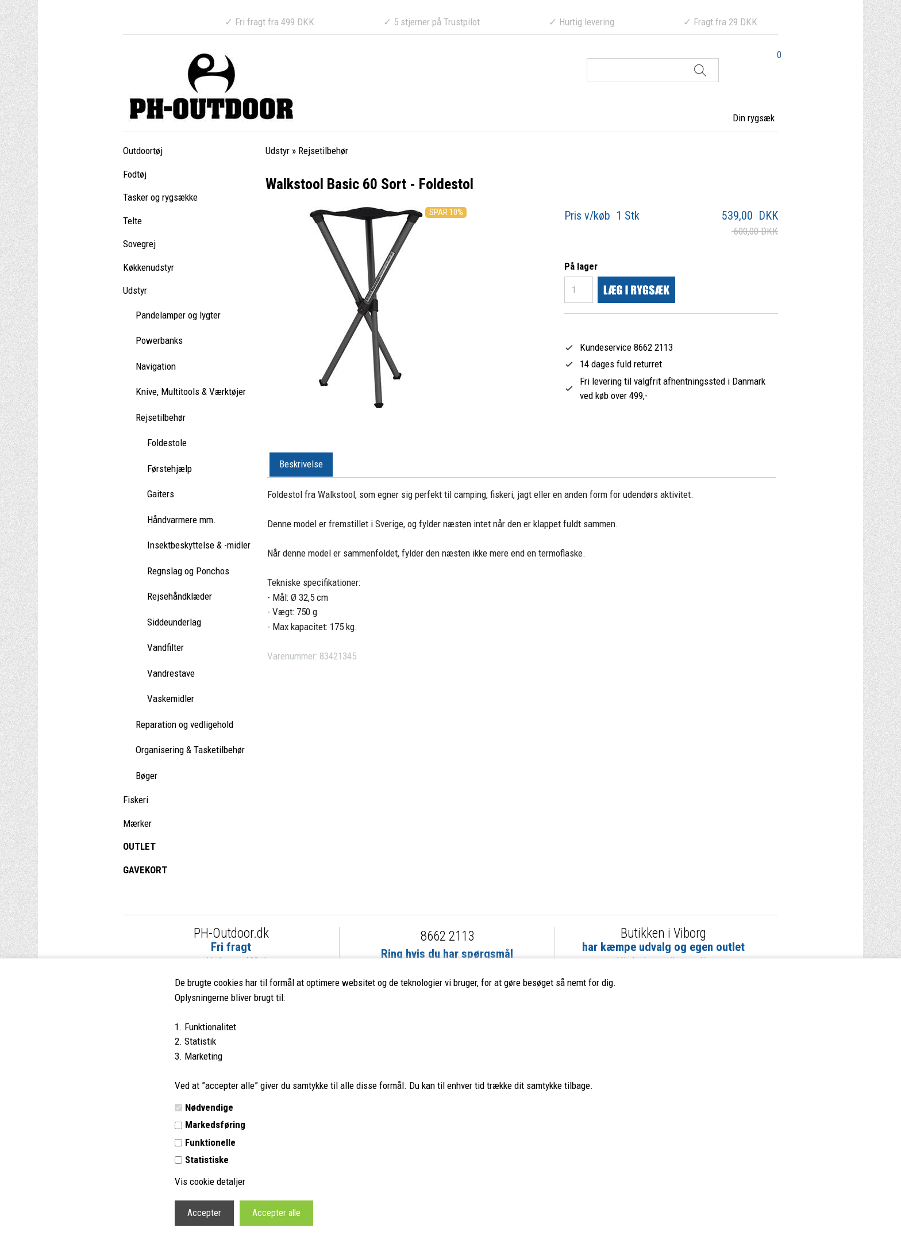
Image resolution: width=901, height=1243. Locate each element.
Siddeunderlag (174, 622)
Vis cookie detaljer (210, 1181)
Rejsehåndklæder (179, 596)
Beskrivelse (301, 464)
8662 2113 (447, 936)
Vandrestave (171, 673)
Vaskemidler (170, 698)
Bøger (146, 775)
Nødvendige (209, 1107)
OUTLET (139, 846)
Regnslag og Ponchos (188, 571)
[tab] (301, 465)
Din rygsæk (754, 118)
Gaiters (160, 494)
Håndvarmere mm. (181, 519)
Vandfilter (165, 647)
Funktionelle (210, 1142)
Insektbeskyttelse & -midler (199, 545)
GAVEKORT (145, 870)
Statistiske (207, 1159)
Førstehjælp (169, 468)
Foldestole (167, 442)
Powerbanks (159, 340)
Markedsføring (215, 1124)
